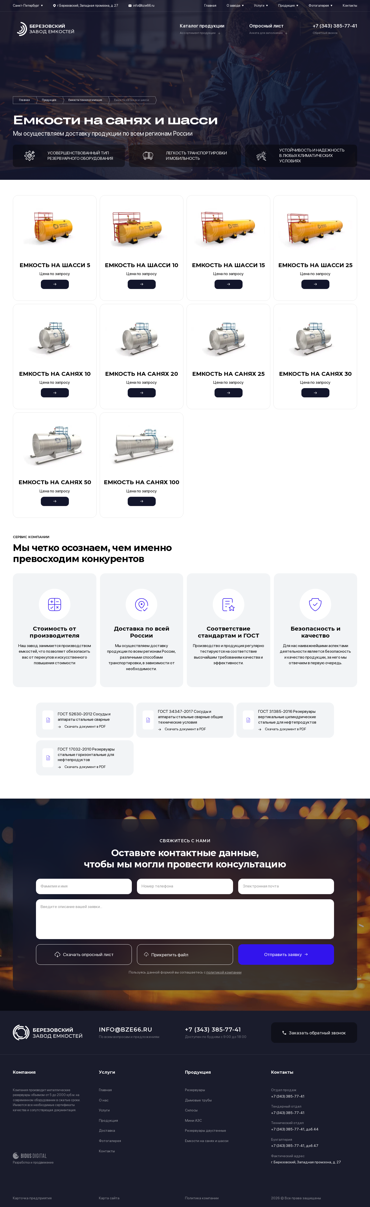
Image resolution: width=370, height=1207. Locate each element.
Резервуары (195, 1090)
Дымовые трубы (198, 1100)
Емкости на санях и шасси (206, 1141)
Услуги (259, 5)
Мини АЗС (193, 1120)
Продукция (286, 5)
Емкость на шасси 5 (55, 265)
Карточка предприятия (32, 1198)
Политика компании (202, 1198)
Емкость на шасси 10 (141, 265)
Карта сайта (109, 1198)
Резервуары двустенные (205, 1130)
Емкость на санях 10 (55, 373)
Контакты (350, 5)
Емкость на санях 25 (228, 373)
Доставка (107, 1130)
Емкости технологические (85, 100)
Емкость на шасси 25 (315, 265)
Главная (210, 5)
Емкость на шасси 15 (228, 265)
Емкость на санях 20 (141, 373)
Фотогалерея (319, 5)
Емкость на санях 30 (315, 373)
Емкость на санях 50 (54, 482)
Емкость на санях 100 (141, 482)
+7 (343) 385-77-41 (335, 26)
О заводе (233, 5)
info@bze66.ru (143, 5)
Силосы (191, 1110)
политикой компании (224, 972)
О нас (103, 1100)
